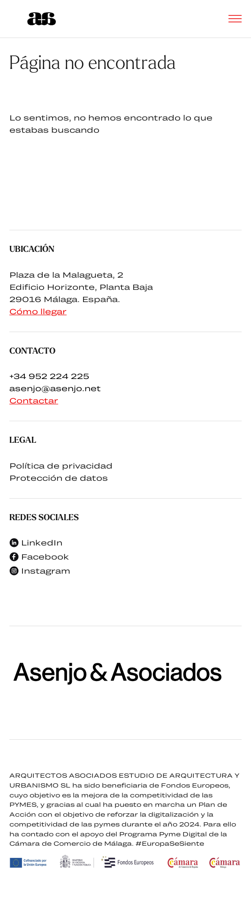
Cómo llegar (38, 311)
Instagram (39, 571)
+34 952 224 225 (49, 375)
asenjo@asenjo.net (55, 388)
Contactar (33, 400)
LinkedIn (35, 542)
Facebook (39, 556)
